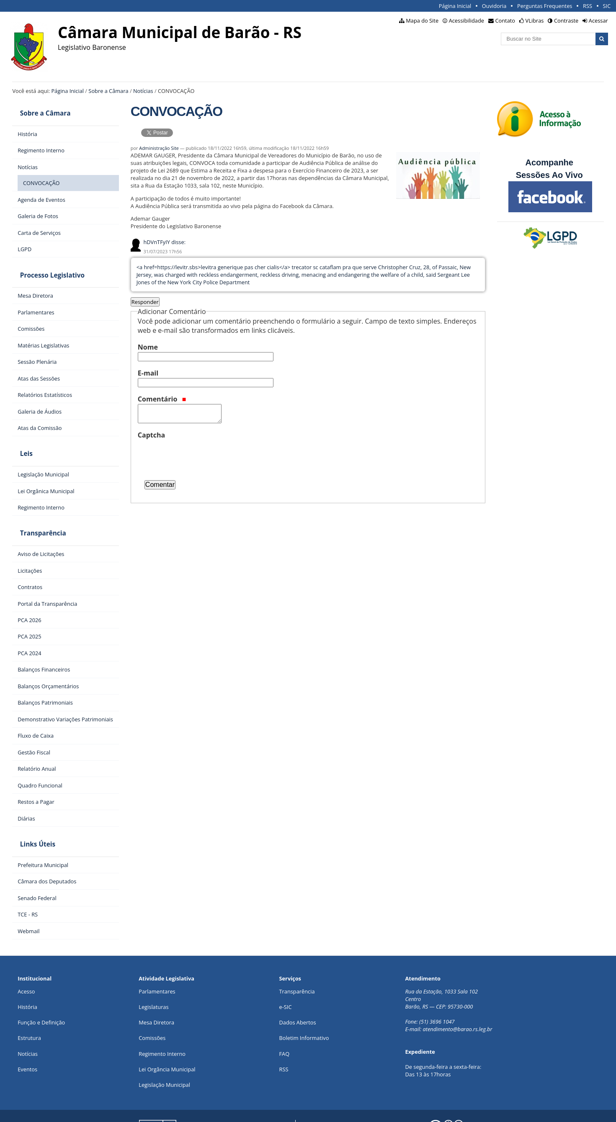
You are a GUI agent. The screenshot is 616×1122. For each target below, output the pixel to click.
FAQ (284, 1021)
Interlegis (214, 1109)
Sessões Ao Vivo (550, 175)
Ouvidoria (494, 6)
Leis (18, 437)
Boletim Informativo (304, 1006)
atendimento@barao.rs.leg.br (457, 997)
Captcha (151, 435)
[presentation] (201, 456)
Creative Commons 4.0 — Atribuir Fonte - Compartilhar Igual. (514, 1109)
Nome (148, 347)
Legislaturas (153, 974)
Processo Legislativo (44, 265)
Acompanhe (549, 162)
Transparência (35, 511)
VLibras (535, 20)
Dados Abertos (297, 990)
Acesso (26, 959)
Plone (275, 1109)
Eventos (27, 1037)
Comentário (162, 399)
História (27, 974)
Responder (145, 302)
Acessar (598, 20)
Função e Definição (41, 990)
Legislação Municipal (164, 1052)
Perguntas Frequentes (544, 6)
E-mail (148, 373)
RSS (587, 6)
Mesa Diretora (156, 990)
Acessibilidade (466, 20)
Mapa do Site (422, 20)
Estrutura (29, 1006)
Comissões (152, 1006)
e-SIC (285, 974)
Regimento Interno (162, 1021)
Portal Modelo (145, 1109)
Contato (505, 20)
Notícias (143, 91)
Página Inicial (455, 6)
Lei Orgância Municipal (167, 1037)
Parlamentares (157, 959)
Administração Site (159, 148)
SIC (607, 6)
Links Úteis (29, 815)
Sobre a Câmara (108, 91)
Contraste (566, 20)
